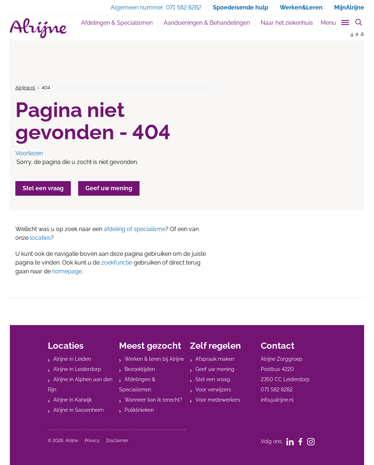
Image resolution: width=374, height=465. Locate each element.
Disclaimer (117, 440)
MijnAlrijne (349, 7)
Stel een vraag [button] (43, 188)
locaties (40, 237)
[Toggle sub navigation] (335, 21)
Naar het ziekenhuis (287, 22)
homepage (67, 271)
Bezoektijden (140, 369)
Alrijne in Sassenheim (78, 410)
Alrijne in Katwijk (72, 400)
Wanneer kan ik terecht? (153, 400)
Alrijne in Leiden (72, 359)
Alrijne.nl (25, 87)
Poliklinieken (139, 410)
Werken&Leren (301, 7)
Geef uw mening (214, 369)
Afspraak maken (214, 359)
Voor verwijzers (213, 389)
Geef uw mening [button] (108, 188)
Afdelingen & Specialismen (117, 22)
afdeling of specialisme (134, 229)
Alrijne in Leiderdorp (77, 369)
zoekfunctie (116, 262)
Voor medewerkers (217, 400)
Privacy (92, 440)
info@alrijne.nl (277, 400)
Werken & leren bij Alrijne (154, 359)
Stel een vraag (212, 379)
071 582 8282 (277, 389)
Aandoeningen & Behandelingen (207, 22)
